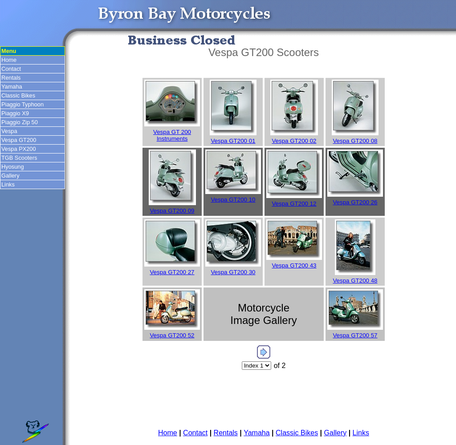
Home (8, 60)
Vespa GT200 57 (355, 335)
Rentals (10, 77)
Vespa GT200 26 (355, 202)
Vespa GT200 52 (172, 335)
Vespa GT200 (18, 140)
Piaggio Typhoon (22, 104)
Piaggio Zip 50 (19, 122)
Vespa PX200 (18, 149)
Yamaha (11, 86)
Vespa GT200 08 (355, 141)
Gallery (10, 175)
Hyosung (12, 166)
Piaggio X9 (15, 113)
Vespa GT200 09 (172, 210)
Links (8, 184)
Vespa (9, 131)
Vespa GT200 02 (294, 141)
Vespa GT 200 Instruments (172, 135)
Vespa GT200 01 (233, 141)
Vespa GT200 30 (233, 272)
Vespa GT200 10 (233, 199)
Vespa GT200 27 (172, 272)
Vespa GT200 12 (294, 203)
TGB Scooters (19, 157)
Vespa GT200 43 (294, 265)
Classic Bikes (18, 95)
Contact (11, 68)
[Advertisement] (264, 400)
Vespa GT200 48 (355, 280)
